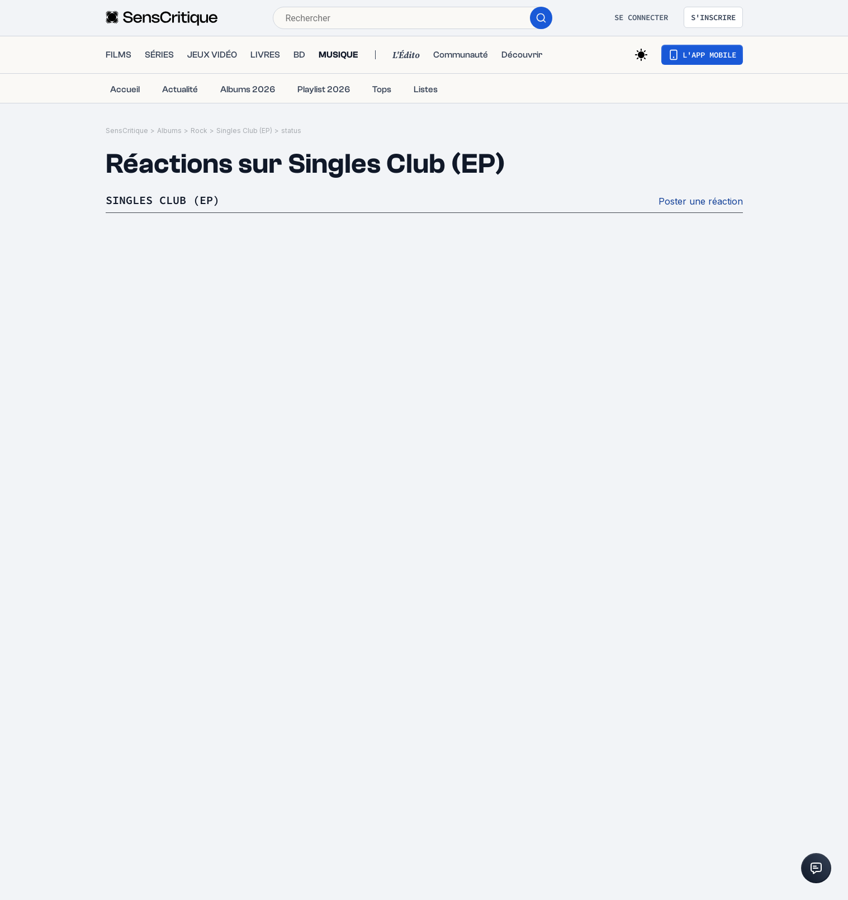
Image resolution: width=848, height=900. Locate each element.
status (291, 130)
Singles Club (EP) (244, 130)
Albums (169, 130)
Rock (199, 130)
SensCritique (127, 130)
